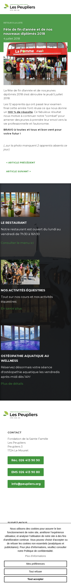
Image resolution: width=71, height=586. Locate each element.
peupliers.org (19, 11)
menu (65, 7)
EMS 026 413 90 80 (25, 472)
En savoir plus (11, 308)
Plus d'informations (35, 556)
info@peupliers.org (26, 484)
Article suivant (18, 171)
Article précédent (20, 162)
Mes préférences (35, 563)
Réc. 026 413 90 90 (25, 460)
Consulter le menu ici (17, 243)
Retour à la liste (13, 23)
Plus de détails (12, 383)
